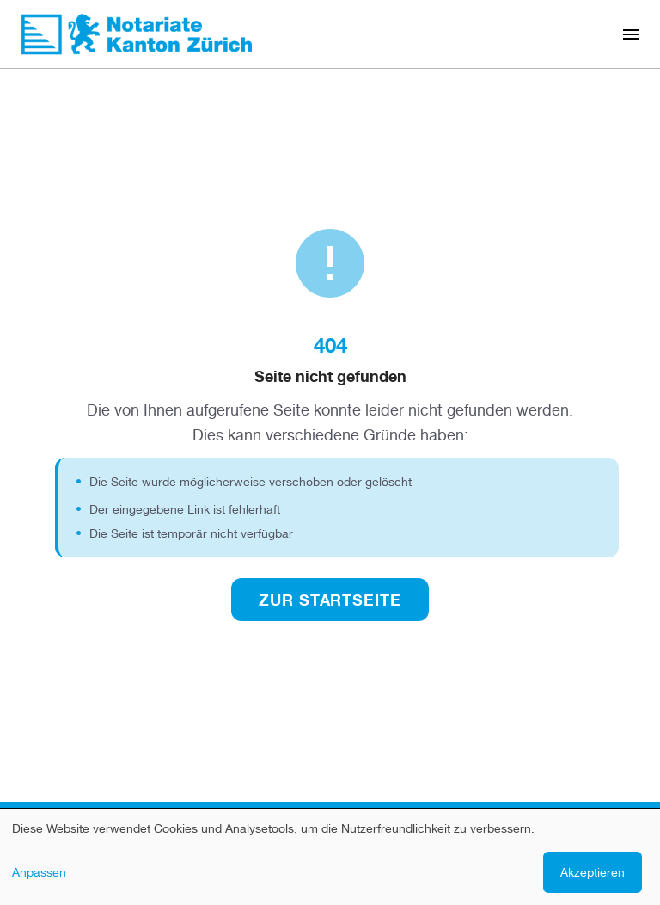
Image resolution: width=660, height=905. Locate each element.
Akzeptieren (592, 872)
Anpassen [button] (39, 872)
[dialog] (330, 857)
